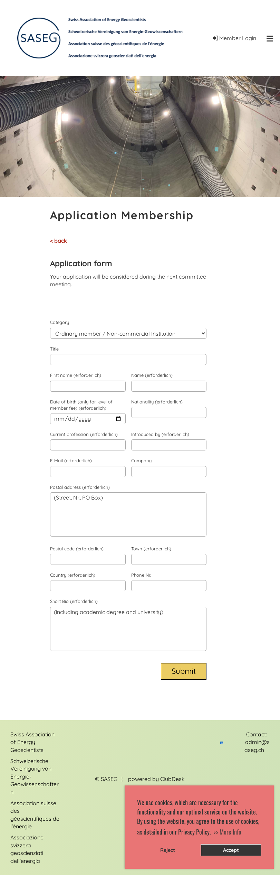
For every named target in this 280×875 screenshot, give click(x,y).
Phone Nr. (141, 575)
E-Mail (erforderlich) (71, 460)
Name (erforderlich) (152, 375)
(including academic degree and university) (128, 629)
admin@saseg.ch (257, 749)
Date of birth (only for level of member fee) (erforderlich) (81, 405)
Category (59, 322)
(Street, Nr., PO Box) (128, 514)
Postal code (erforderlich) (77, 548)
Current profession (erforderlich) (84, 434)
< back (58, 240)
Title (54, 349)
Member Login (234, 38)
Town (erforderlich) (151, 548)
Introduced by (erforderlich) (160, 434)
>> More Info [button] (227, 831)
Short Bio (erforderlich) (74, 601)
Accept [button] (231, 850)
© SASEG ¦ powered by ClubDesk (140, 778)
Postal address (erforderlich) (80, 487)
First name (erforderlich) (75, 375)
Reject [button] (167, 850)
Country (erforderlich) (72, 575)
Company (141, 460)
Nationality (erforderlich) (157, 401)
